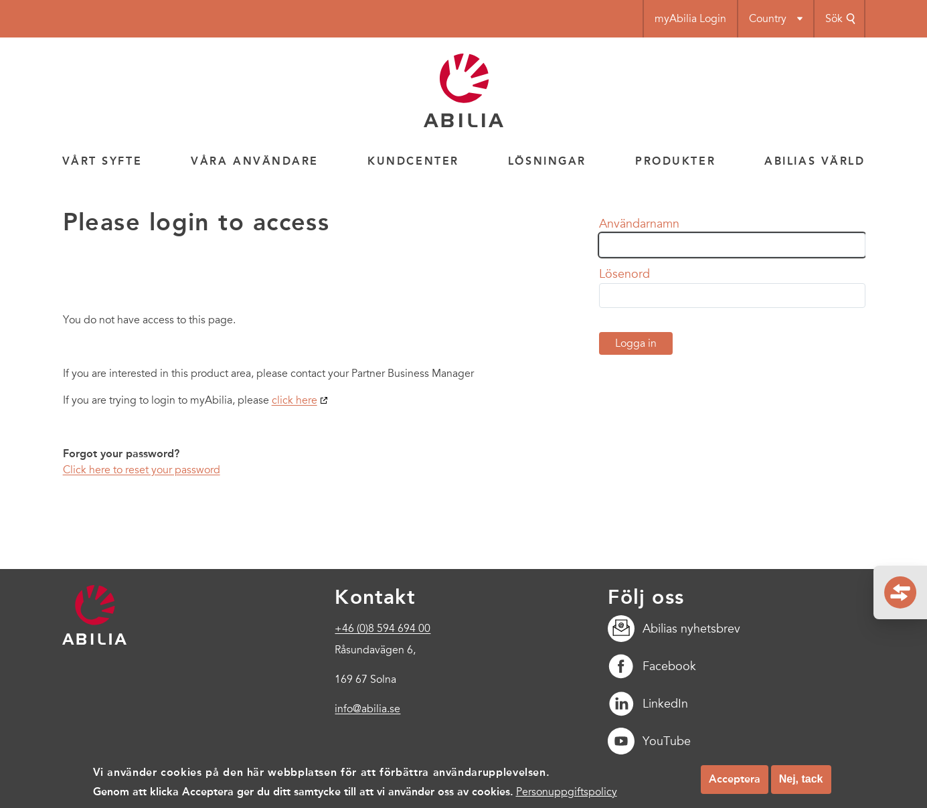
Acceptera (734, 781)
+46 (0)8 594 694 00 (382, 628)
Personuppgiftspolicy (566, 795)
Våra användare (255, 161)
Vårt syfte (102, 161)
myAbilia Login (690, 18)
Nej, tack (801, 781)
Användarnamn (639, 223)
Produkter (675, 161)
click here (294, 400)
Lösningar (547, 161)
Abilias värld (814, 161)
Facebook (652, 666)
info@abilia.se (367, 709)
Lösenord (624, 273)
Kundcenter (413, 161)
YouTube (649, 741)
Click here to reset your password (141, 470)
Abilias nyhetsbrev (674, 628)
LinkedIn (648, 703)
